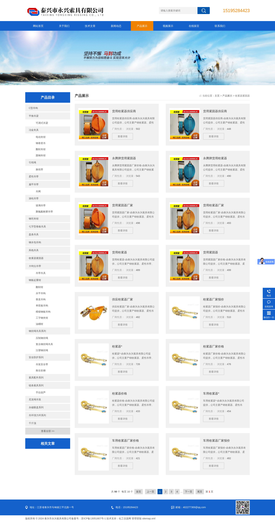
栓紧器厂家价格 (214, 346)
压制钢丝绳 (42, 338)
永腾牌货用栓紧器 (215, 158)
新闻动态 (116, 25)
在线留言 (194, 25)
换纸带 (39, 169)
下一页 (188, 491)
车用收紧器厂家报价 (217, 440)
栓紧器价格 (120, 393)
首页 (138, 491)
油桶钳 (39, 324)
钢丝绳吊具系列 (37, 331)
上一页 (150, 491)
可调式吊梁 (42, 123)
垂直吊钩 (41, 299)
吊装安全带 (42, 364)
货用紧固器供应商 (215, 111)
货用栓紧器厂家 (214, 205)
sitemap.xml (148, 518)
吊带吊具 (41, 273)
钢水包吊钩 (35, 242)
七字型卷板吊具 (37, 226)
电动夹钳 (41, 137)
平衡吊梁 (34, 115)
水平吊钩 (41, 293)
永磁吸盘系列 (36, 407)
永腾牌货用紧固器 (124, 158)
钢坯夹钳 (34, 218)
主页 (217, 95)
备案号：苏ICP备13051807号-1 (88, 518)
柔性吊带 (34, 176)
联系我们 (220, 25)
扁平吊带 (34, 184)
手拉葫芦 (41, 392)
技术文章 (90, 25)
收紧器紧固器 (36, 258)
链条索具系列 (36, 385)
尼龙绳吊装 (35, 399)
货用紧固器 (211, 252)
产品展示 (142, 25)
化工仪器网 (125, 518)
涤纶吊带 (34, 198)
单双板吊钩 (42, 305)
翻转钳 (39, 287)
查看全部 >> (47, 431)
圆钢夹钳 (41, 155)
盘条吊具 (34, 234)
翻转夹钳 (41, 149)
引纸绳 (32, 162)
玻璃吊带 (41, 205)
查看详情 (123, 137)
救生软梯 (41, 370)
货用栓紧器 (120, 252)
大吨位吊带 (35, 266)
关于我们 (64, 25)
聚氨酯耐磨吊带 (44, 211)
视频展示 (168, 25)
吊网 (38, 191)
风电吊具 (34, 250)
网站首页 (38, 25)
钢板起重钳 (35, 280)
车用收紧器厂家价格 (126, 440)
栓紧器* (117, 346)
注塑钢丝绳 (42, 350)
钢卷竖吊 (41, 143)
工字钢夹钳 (42, 317)
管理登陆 (137, 518)
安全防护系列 (36, 357)
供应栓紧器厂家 (123, 299)
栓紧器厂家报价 (214, 299)
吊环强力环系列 (37, 415)
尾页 (199, 491)
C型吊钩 (33, 108)
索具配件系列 (36, 377)
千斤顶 (32, 423)
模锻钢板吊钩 (43, 311)
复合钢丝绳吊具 (44, 344)
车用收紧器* (211, 393)
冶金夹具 (34, 130)
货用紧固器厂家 (123, 205)
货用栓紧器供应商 (124, 111)
